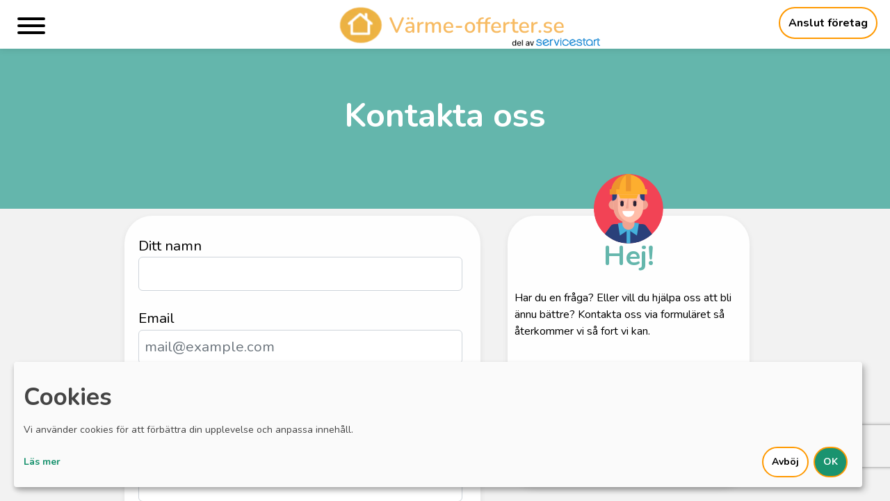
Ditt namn (170, 245)
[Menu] (31, 28)
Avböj (785, 461)
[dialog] (438, 424)
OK (830, 461)
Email (156, 318)
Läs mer (42, 461)
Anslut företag (828, 23)
